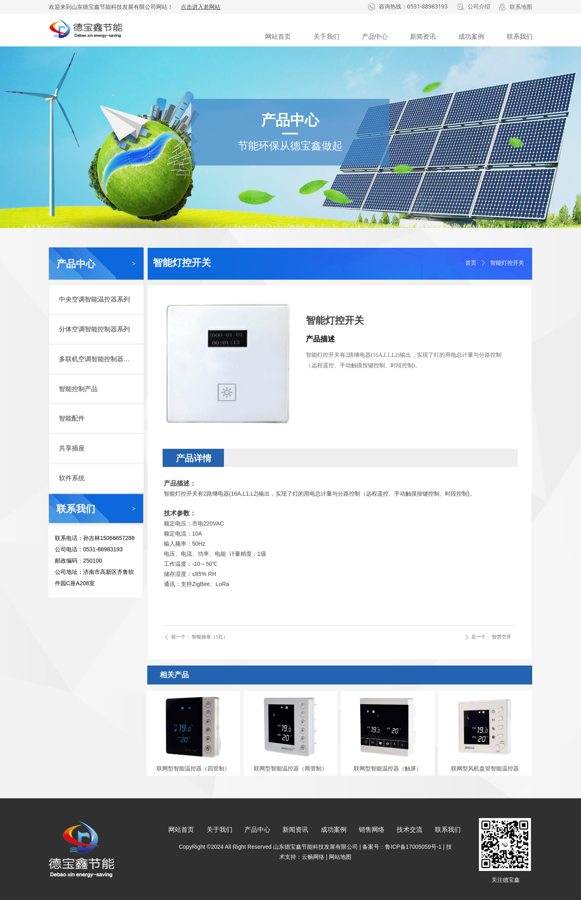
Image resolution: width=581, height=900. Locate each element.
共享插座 (72, 448)
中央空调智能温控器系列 (94, 299)
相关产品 (174, 675)
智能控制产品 (78, 388)
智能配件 (72, 418)
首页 (471, 263)
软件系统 (72, 478)
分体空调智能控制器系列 (94, 329)
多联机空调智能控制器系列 (97, 359)
